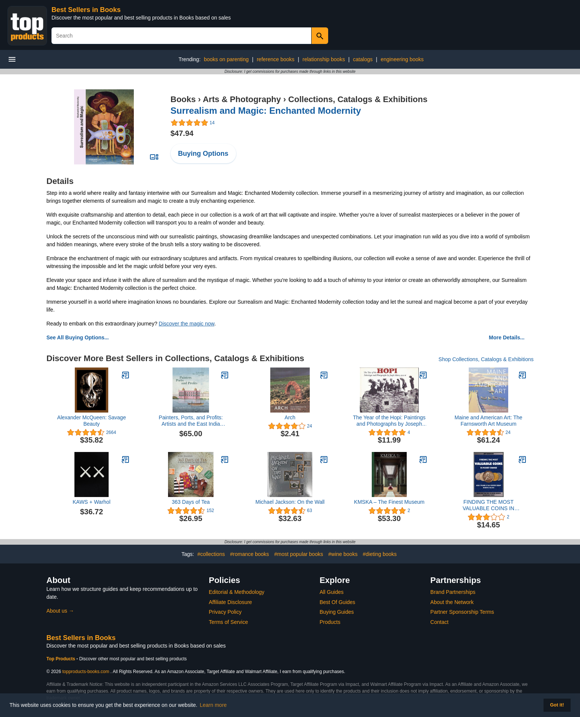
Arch (290, 417)
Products (330, 622)
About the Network (452, 602)
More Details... (507, 337)
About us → (60, 611)
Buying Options (203, 153)
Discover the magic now (186, 324)
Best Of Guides (337, 602)
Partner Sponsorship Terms (462, 612)
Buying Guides (337, 612)
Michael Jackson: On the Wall (290, 502)
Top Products (62, 658)
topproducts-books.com (85, 671)
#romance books (249, 554)
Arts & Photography (242, 99)
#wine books (342, 554)
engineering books (402, 59)
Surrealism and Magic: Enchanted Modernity (266, 110)
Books (183, 99)
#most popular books (298, 554)
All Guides (332, 592)
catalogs (363, 59)
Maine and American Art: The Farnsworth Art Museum (488, 420)
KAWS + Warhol (92, 502)
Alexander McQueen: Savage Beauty (91, 420)
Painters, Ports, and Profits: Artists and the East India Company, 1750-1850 (191, 420)
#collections (211, 554)
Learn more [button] (213, 705)
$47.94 (182, 133)
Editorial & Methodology (237, 592)
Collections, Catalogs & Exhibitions (357, 99)
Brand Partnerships (453, 592)
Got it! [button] (557, 705)
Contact (439, 622)
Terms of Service (228, 622)
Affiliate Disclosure (230, 602)
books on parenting (226, 59)
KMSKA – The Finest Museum (389, 502)
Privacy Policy (225, 612)
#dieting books (380, 554)
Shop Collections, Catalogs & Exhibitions (486, 359)
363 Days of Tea (191, 502)
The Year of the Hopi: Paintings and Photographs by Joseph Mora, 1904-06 (389, 420)
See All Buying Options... (78, 337)
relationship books (324, 59)
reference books (275, 59)
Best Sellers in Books (86, 10)
